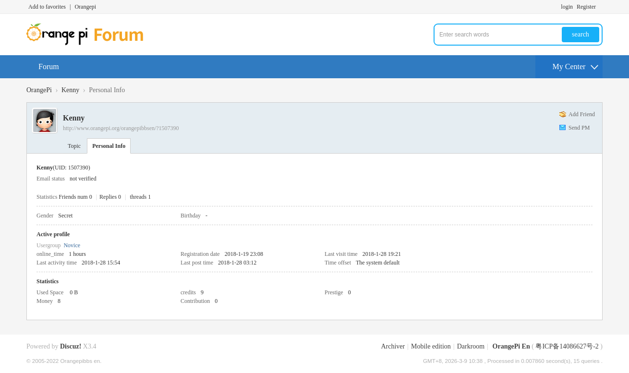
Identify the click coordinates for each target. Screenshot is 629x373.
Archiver (393, 346)
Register (586, 6)
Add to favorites (47, 6)
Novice (71, 245)
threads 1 (140, 196)
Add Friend (582, 114)
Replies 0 (110, 196)
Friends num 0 (75, 196)
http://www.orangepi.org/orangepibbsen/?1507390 (121, 128)
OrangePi (39, 90)
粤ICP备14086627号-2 (566, 346)
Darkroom (471, 346)
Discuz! (70, 346)
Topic (74, 146)
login (567, 6)
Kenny (70, 90)
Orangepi (85, 6)
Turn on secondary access (600, 6)
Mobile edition (431, 346)
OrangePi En (511, 346)
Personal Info (108, 146)
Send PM (579, 127)
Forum (48, 66)
